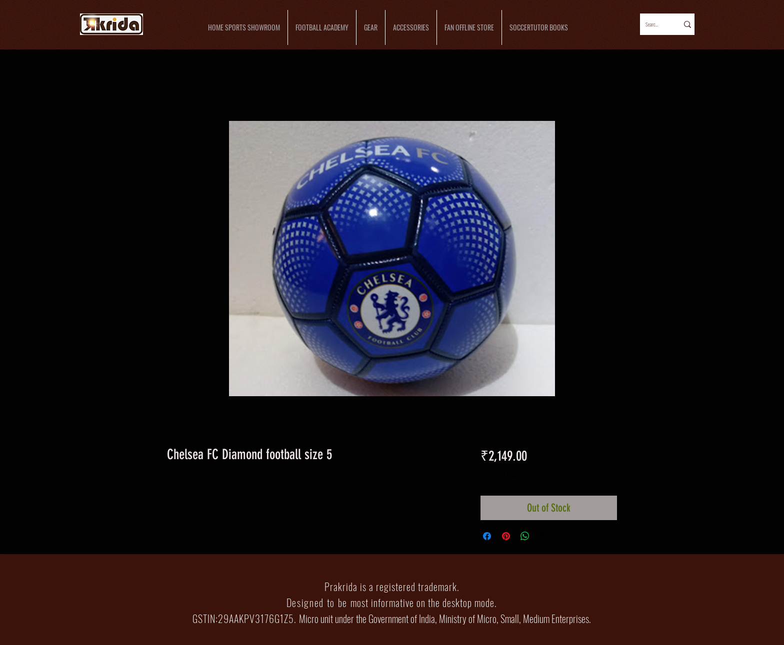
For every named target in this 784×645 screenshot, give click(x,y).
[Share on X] (544, 536)
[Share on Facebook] (487, 536)
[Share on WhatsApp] (525, 536)
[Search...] (653, 24)
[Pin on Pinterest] (506, 536)
